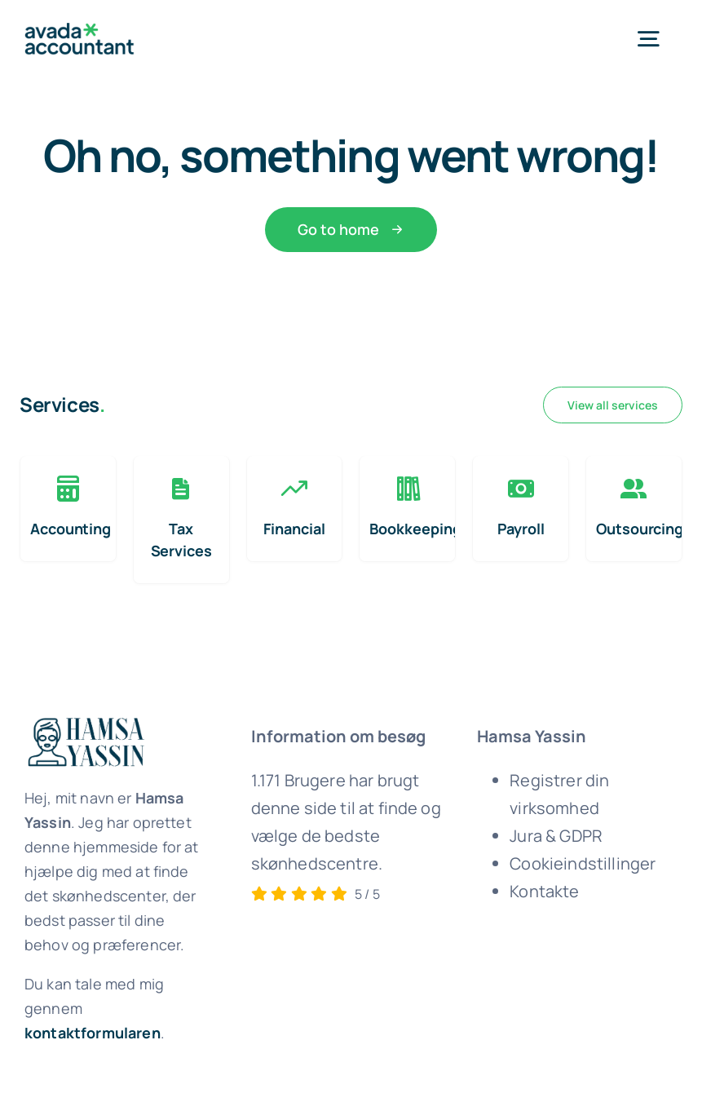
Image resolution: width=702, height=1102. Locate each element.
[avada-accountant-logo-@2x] (79, 31)
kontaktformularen (92, 1032)
